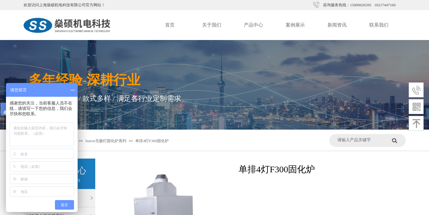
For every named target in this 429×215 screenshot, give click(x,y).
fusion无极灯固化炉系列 (105, 141)
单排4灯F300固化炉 (151, 141)
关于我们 (211, 24)
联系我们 (378, 24)
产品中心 (253, 24)
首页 (170, 24)
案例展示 (295, 24)
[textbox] (363, 140)
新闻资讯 (337, 24)
